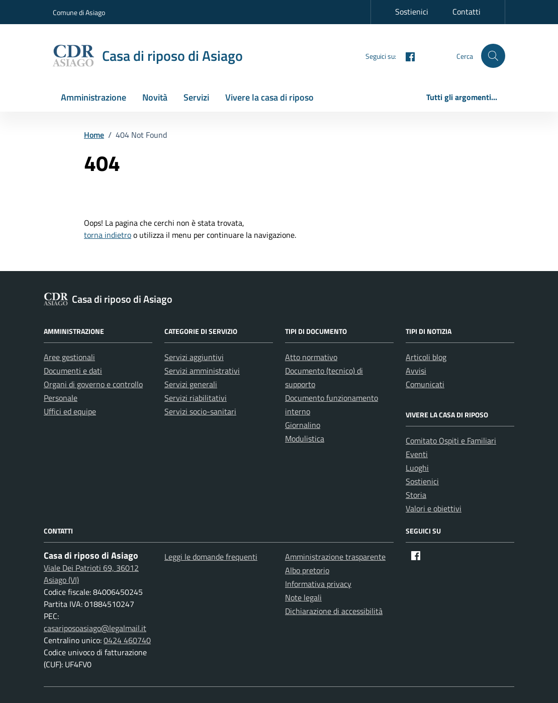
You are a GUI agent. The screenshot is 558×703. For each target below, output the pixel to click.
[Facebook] (406, 55)
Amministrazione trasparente (335, 557)
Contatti (466, 12)
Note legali (303, 597)
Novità (154, 97)
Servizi (196, 97)
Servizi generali (190, 384)
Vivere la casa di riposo (269, 97)
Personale (60, 398)
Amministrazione (93, 97)
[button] (493, 56)
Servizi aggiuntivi (194, 357)
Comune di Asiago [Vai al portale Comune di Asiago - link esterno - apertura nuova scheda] (79, 12)
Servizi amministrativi (202, 371)
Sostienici (411, 12)
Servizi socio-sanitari (200, 411)
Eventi (417, 454)
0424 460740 (127, 640)
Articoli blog (426, 357)
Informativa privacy (318, 584)
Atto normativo (311, 357)
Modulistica (304, 438)
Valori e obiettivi (433, 508)
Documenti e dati (73, 371)
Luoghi (417, 468)
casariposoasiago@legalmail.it (95, 628)
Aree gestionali (69, 357)
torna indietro (107, 235)
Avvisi (416, 371)
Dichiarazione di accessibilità (334, 611)
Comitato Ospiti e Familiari (451, 440)
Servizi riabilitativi (195, 398)
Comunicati (425, 384)
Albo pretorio (307, 570)
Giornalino (302, 425)
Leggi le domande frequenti (210, 557)
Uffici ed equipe (70, 411)
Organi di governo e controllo (93, 384)
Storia (416, 495)
